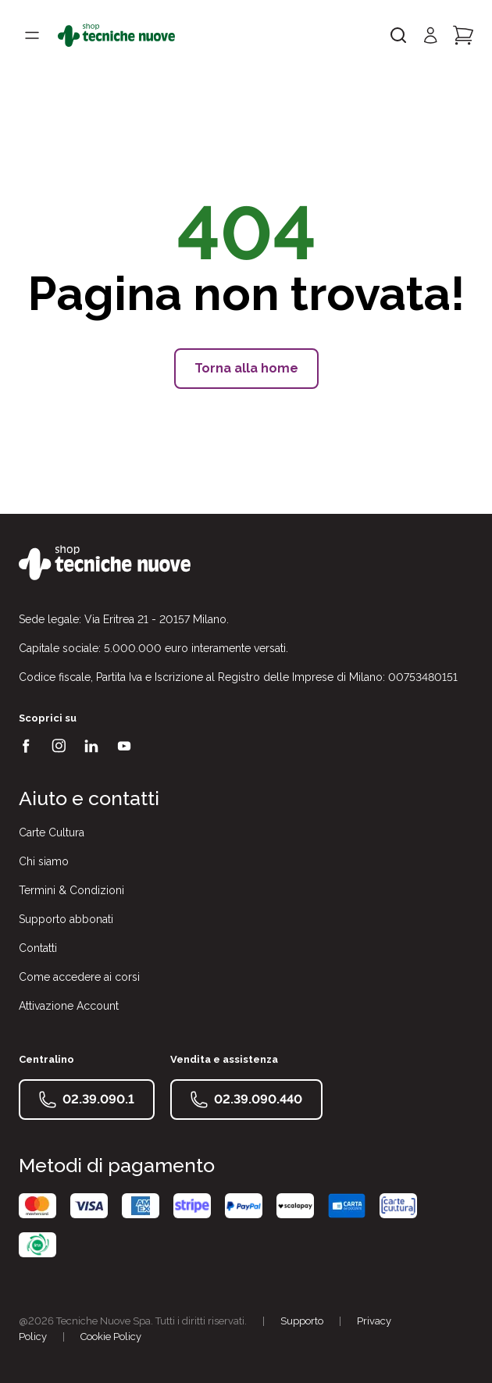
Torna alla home (246, 368)
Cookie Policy (110, 1336)
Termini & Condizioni (71, 890)
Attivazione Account (69, 1006)
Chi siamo (44, 861)
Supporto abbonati (66, 919)
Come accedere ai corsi (79, 977)
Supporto (301, 1321)
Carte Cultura (51, 832)
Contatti (38, 948)
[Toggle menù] (32, 35)
